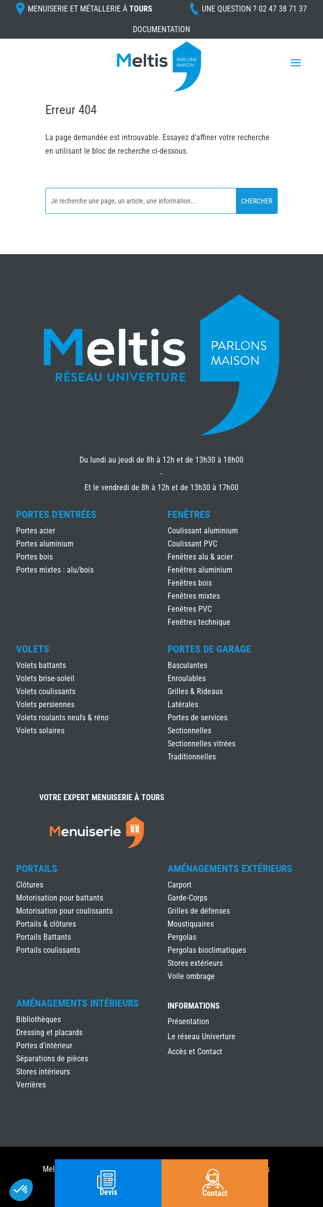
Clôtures (29, 885)
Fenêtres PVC (190, 609)
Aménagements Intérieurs (77, 1003)
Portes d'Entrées (56, 514)
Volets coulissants (45, 691)
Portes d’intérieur (44, 1045)
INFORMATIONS (194, 1006)
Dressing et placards (49, 1032)
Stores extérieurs (195, 963)
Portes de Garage (209, 649)
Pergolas (182, 937)
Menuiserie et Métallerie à (90, 9)
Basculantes (187, 665)
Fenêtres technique (199, 622)
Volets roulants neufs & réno (62, 717)
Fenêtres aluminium (200, 570)
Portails (36, 868)
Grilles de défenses (199, 911)
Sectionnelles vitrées (201, 743)
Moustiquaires (191, 924)
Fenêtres (189, 514)
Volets (32, 649)
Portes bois (34, 557)
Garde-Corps (187, 898)
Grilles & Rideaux (195, 691)
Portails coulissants (48, 950)
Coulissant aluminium (203, 530)
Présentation (188, 1022)
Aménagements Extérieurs (230, 868)
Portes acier (35, 530)
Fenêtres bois (190, 583)
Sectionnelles (189, 730)
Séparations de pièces (52, 1058)
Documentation (161, 29)
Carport (180, 885)
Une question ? (254, 9)
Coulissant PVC (192, 543)
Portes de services (197, 717)
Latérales (183, 704)
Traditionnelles (192, 756)
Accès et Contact (195, 1052)
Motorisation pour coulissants (64, 911)
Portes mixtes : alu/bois (55, 570)
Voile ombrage (191, 976)
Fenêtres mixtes (194, 596)
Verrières (31, 1084)
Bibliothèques (38, 1019)
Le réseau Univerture (201, 1037)
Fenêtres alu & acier (200, 557)
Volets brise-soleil (45, 678)
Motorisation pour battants (59, 898)
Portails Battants (43, 937)
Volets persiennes (45, 704)
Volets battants (41, 665)
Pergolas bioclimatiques (207, 950)
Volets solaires (40, 730)
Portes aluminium (44, 543)
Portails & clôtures (46, 924)
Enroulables (187, 678)
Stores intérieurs (43, 1071)
